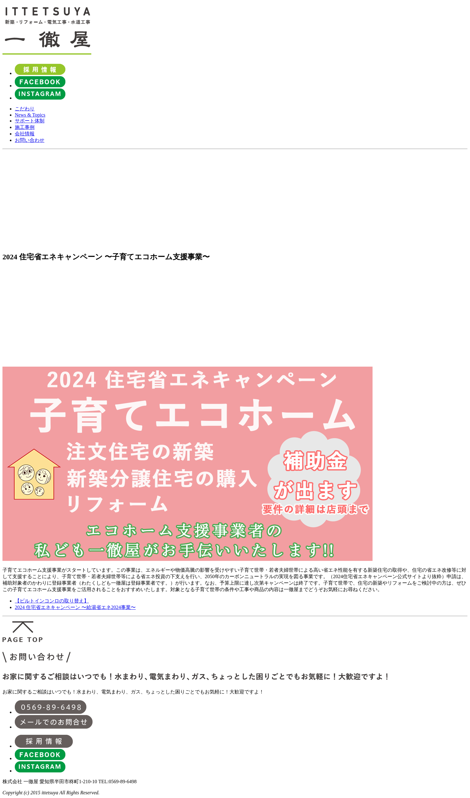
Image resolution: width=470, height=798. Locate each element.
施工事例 (25, 127)
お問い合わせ (29, 140)
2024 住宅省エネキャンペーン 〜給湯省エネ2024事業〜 (75, 607)
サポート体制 (29, 120)
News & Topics (30, 114)
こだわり (25, 108)
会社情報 (25, 133)
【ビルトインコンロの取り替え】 (52, 600)
